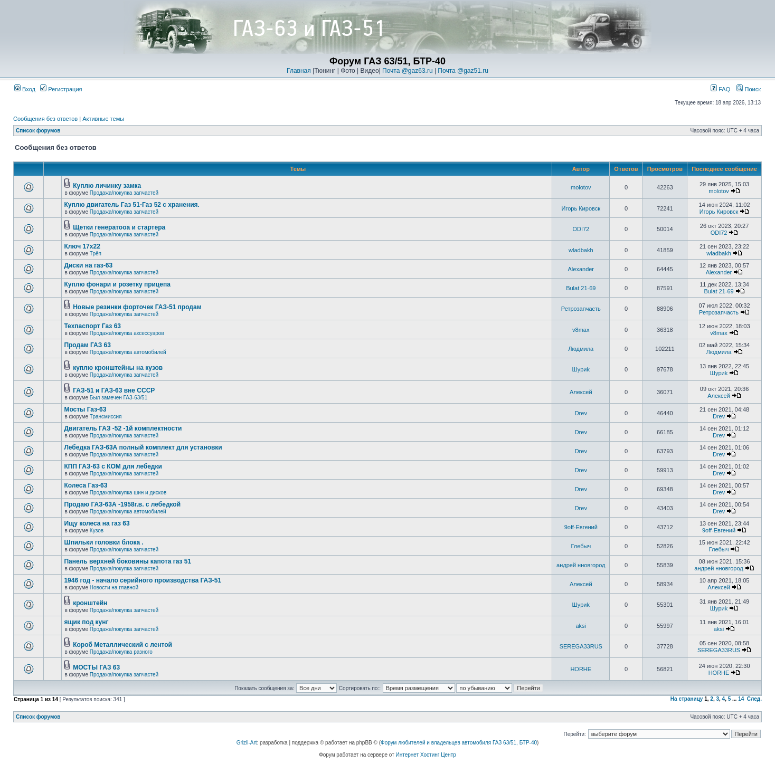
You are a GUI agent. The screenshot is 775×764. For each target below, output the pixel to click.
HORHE (580, 669)
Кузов (96, 530)
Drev (581, 413)
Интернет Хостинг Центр (426, 755)
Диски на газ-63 (88, 265)
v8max (580, 330)
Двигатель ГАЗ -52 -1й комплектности (123, 428)
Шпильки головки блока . (103, 542)
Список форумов (38, 130)
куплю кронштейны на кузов (118, 367)
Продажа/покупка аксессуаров (127, 333)
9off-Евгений (581, 527)
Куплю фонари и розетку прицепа (117, 284)
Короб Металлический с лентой (122, 644)
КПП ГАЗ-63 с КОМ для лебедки (113, 466)
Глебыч (581, 546)
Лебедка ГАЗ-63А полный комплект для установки (143, 447)
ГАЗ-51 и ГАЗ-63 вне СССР (114, 390)
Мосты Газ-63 (85, 409)
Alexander (581, 269)
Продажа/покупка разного (121, 652)
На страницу (686, 699)
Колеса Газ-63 (85, 485)
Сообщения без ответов (45, 119)
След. (754, 699)
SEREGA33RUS (581, 646)
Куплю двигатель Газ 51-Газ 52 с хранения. (132, 204)
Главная (299, 70)
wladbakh (581, 250)
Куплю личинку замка (107, 185)
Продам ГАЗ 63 (87, 345)
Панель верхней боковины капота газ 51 (127, 561)
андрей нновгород (580, 565)
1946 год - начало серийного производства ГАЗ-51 (142, 580)
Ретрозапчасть (581, 308)
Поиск (748, 89)
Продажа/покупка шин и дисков (128, 492)
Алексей (581, 392)
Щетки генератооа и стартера (119, 227)
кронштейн (90, 603)
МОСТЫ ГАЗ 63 (96, 667)
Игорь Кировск (581, 208)
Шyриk (581, 369)
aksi (581, 626)
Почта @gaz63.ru (407, 70)
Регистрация (61, 89)
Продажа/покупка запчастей (124, 193)
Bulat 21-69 (581, 288)
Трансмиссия (106, 416)
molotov (581, 187)
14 (741, 699)
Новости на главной (114, 587)
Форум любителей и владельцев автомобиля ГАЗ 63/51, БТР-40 (459, 743)
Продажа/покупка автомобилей (128, 352)
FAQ (720, 89)
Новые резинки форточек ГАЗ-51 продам (137, 307)
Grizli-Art (247, 743)
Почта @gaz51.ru (463, 70)
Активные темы (103, 119)
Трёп (95, 253)
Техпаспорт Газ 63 (92, 326)
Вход (24, 89)
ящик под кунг (86, 622)
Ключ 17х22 (82, 246)
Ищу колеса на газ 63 (96, 523)
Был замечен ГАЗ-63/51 (118, 397)
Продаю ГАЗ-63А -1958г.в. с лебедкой (122, 504)
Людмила (580, 349)
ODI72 (580, 229)
